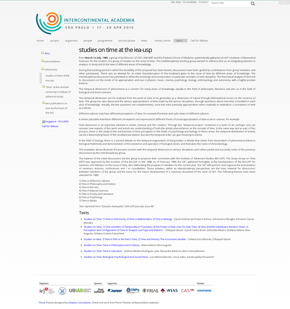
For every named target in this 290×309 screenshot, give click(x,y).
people (88, 40)
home (40, 40)
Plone (42, 302)
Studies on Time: (165, 226)
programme (105, 40)
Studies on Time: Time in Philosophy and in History (111, 245)
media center (163, 40)
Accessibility (190, 2)
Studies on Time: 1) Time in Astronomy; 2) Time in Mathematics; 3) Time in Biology (128, 219)
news (144, 40)
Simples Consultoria (79, 302)
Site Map (176, 2)
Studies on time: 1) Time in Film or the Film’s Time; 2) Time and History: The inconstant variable (135, 239)
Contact (203, 2)
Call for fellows (199, 40)
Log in (284, 2)
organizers (71, 40)
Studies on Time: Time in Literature (103, 251)
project (54, 40)
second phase (126, 40)
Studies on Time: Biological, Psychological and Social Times (116, 257)
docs (179, 40)
